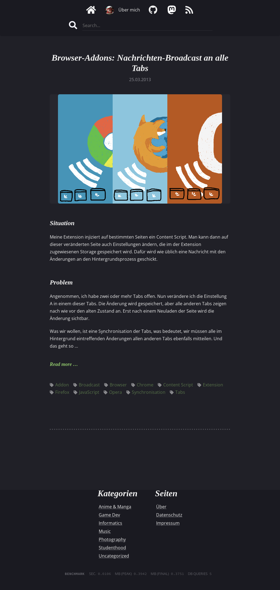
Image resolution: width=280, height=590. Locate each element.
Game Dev (109, 515)
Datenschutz (169, 515)
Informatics (110, 523)
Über (161, 507)
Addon (59, 385)
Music (105, 531)
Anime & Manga (115, 507)
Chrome (142, 385)
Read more (61, 364)
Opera (113, 392)
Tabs (177, 392)
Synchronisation (145, 392)
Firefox (59, 392)
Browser (115, 385)
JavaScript (86, 392)
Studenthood (112, 548)
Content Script (175, 385)
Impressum (168, 523)
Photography (112, 539)
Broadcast (86, 385)
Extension (210, 385)
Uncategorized (114, 556)
